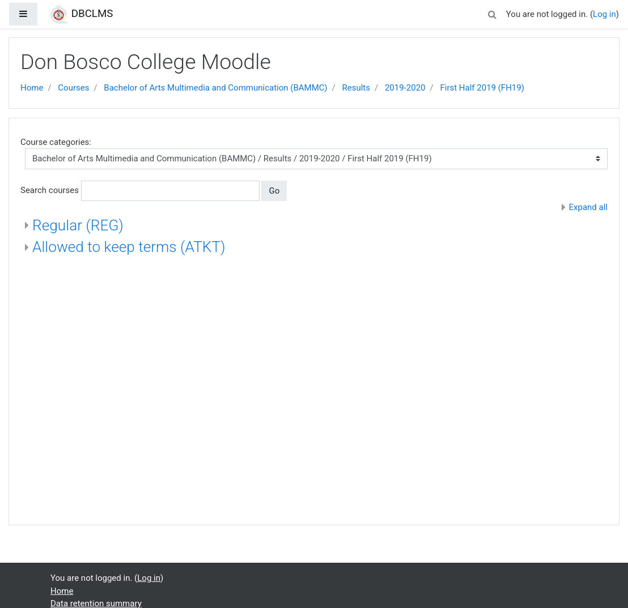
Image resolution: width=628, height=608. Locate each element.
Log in (604, 14)
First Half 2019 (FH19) (482, 88)
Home (31, 88)
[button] (492, 13)
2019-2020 (405, 88)
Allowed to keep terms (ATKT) (129, 246)
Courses (73, 88)
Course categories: (55, 142)
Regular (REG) (78, 225)
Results (356, 88)
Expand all (588, 207)
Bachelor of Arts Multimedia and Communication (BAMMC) (215, 88)
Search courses (49, 190)
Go (274, 191)
